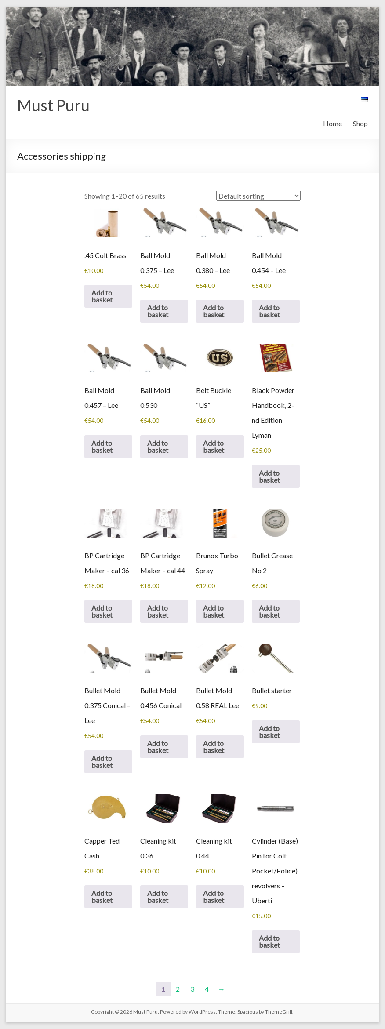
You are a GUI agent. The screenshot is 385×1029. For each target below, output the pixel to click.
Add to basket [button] (102, 296)
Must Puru (53, 105)
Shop (360, 123)
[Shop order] (258, 196)
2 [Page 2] (178, 989)
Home (332, 123)
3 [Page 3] (192, 989)
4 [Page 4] (207, 989)
